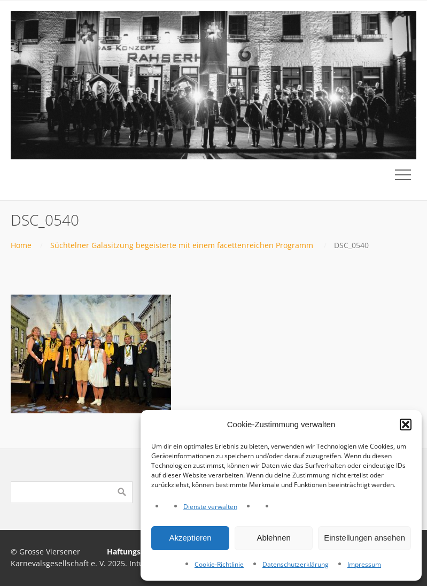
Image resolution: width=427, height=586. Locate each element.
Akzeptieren (190, 537)
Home (21, 245)
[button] (405, 424)
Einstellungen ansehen (364, 537)
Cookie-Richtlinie (219, 564)
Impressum (364, 564)
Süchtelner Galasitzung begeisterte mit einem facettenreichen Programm (181, 245)
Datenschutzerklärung (295, 564)
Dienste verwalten (210, 506)
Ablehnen (273, 537)
